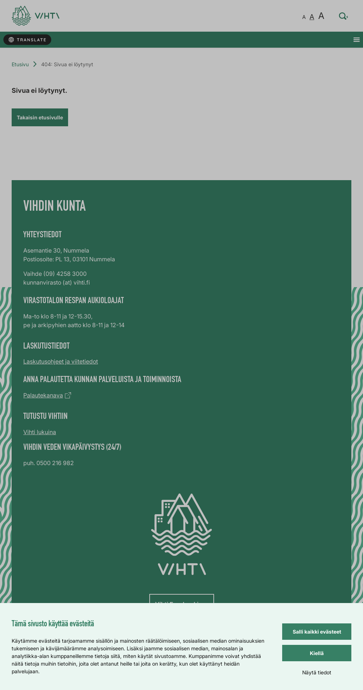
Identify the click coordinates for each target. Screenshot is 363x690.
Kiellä (317, 653)
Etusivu (20, 64)
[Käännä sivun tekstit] (27, 40)
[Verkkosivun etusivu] (35, 16)
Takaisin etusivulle (40, 117)
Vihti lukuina (39, 432)
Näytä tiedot (316, 672)
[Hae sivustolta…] (343, 16)
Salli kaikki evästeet (317, 631)
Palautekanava (43, 395)
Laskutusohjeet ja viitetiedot (60, 361)
